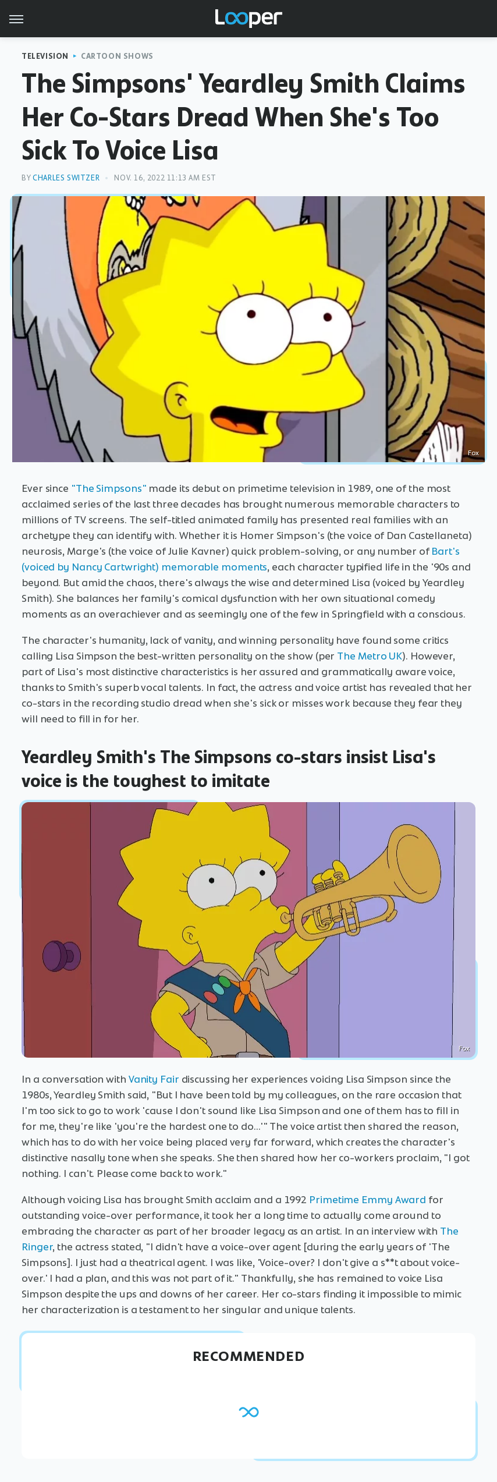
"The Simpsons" (109, 488)
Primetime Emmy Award (367, 1200)
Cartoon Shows (117, 56)
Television (45, 56)
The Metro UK (369, 656)
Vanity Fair (154, 1079)
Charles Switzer (66, 178)
